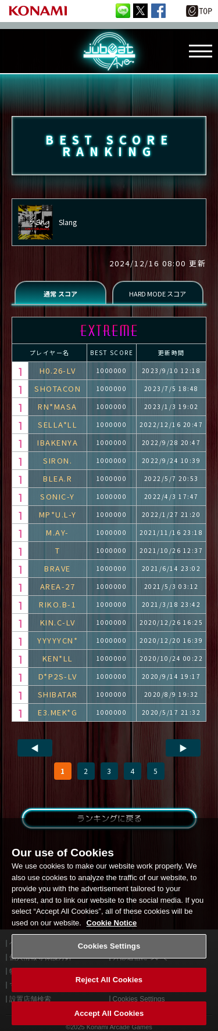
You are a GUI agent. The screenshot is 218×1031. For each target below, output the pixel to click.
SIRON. (57, 460)
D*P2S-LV (57, 676)
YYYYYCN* (57, 640)
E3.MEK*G (57, 712)
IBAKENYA (57, 442)
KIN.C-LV (58, 622)
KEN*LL (57, 658)
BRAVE (57, 568)
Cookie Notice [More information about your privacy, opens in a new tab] (112, 929)
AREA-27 (58, 586)
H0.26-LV (58, 370)
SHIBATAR (58, 694)
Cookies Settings (109, 953)
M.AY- (57, 532)
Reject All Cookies (109, 986)
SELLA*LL (57, 424)
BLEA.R (57, 478)
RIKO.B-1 (57, 604)
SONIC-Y (57, 496)
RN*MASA (57, 406)
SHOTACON (57, 388)
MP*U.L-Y (58, 514)
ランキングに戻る (108, 818)
